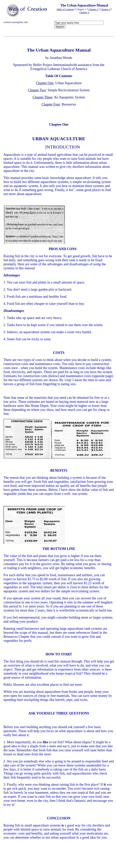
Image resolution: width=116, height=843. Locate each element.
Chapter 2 (93, 9)
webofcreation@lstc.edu (15, 22)
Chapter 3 (105, 9)
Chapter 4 (84, 12)
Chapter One (44, 83)
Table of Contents (65, 9)
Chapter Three (42, 97)
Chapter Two (37, 90)
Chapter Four (51, 104)
